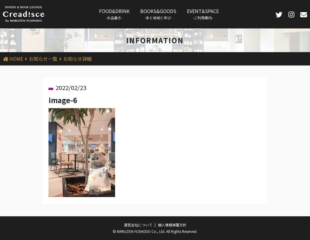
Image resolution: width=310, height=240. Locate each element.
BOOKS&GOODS (158, 13)
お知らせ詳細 (77, 58)
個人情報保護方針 (172, 224)
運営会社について (138, 224)
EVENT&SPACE (203, 13)
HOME (16, 58)
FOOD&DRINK (114, 13)
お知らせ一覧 (43, 58)
